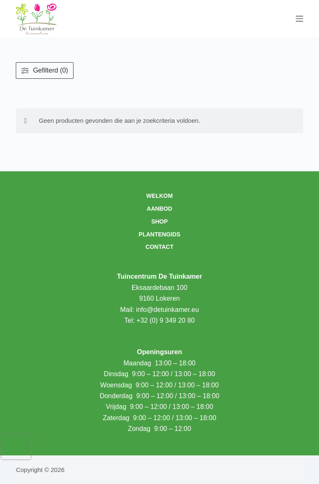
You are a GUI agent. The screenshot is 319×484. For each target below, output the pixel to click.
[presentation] (16, 446)
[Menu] (299, 18)
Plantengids (159, 234)
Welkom (159, 195)
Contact (159, 246)
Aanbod (159, 208)
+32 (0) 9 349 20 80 (166, 320)
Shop (159, 221)
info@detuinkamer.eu (167, 309)
